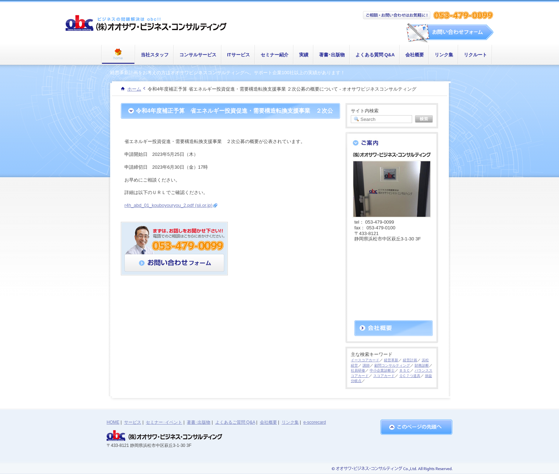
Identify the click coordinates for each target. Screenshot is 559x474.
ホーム (134, 89)
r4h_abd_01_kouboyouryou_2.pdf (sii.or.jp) (168, 205)
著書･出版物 (332, 54)
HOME (113, 422)
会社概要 (414, 54)
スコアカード (384, 376)
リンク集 (444, 54)
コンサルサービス (197, 54)
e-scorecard (314, 422)
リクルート (475, 54)
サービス (132, 422)
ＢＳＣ (404, 370)
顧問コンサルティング (392, 365)
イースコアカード (365, 360)
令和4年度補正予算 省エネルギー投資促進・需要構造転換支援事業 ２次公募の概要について (234, 118)
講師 (366, 365)
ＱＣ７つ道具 (409, 376)
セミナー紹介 (274, 54)
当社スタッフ (155, 54)
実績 (303, 54)
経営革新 (391, 360)
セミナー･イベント (164, 422)
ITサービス (238, 54)
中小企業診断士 (382, 370)
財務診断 (422, 365)
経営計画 (410, 360)
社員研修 (358, 370)
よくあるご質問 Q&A (235, 422)
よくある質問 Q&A (375, 54)
